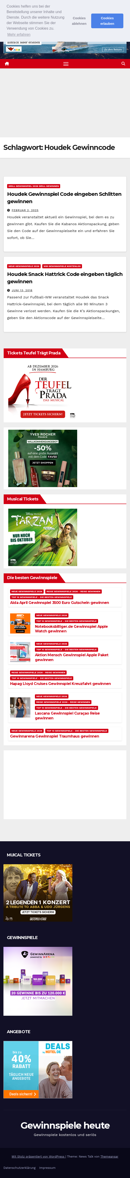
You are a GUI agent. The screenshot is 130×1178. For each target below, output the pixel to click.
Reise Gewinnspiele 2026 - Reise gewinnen (73, 591)
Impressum (47, 1168)
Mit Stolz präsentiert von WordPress (38, 1156)
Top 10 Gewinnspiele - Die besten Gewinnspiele (41, 597)
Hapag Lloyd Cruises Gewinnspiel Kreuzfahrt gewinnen (60, 684)
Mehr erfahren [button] (19, 34)
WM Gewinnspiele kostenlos (62, 266)
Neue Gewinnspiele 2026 (23, 266)
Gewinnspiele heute (65, 1125)
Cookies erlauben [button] (107, 20)
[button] (123, 64)
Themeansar (109, 1156)
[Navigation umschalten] (66, 64)
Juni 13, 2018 (22, 290)
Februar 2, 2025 (25, 210)
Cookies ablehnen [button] (79, 20)
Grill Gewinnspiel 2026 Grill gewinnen (33, 186)
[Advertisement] (65, 103)
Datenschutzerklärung (19, 1168)
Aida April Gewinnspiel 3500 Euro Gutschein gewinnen (59, 602)
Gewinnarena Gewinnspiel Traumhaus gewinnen (54, 736)
